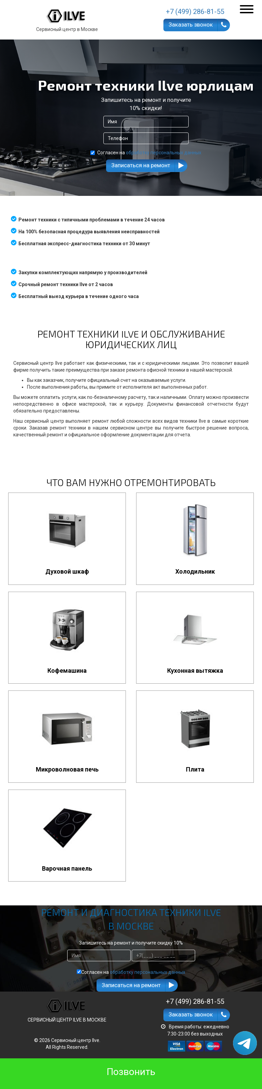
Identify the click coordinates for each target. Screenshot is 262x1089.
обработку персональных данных (163, 152)
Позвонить (131, 1071)
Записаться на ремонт (140, 165)
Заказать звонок (191, 24)
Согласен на (145, 152)
